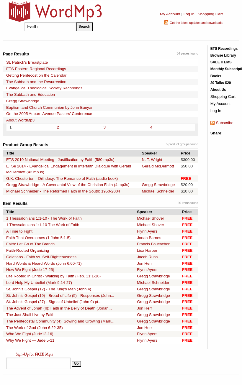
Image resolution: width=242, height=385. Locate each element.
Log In (189, 14)
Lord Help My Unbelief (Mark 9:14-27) (39, 282)
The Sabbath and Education (30, 94)
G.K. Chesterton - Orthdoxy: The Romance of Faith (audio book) (62, 178)
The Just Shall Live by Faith (30, 314)
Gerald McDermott (158, 166)
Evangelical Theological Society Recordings (44, 88)
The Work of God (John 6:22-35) (34, 327)
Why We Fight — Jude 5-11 (30, 340)
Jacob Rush (147, 257)
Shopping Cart (210, 14)
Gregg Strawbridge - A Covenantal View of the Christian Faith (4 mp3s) (68, 184)
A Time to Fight (19, 231)
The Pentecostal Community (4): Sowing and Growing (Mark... (60, 321)
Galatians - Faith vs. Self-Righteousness (41, 257)
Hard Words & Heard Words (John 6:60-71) (44, 263)
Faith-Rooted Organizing (27, 250)
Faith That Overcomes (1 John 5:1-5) (38, 238)
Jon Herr (144, 263)
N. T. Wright (152, 159)
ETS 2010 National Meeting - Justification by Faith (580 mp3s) (60, 159)
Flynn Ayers (147, 231)
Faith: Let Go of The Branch (30, 244)
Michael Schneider (158, 191)
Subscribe (224, 123)
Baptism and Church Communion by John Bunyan (50, 107)
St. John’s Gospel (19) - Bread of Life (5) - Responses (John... (60, 295)
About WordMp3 (20, 120)
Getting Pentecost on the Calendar (36, 75)
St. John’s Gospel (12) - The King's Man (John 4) (48, 289)
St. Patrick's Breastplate (27, 62)
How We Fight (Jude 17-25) (30, 269)
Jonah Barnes (149, 238)
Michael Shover (150, 218)
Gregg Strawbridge (22, 101)
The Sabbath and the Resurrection (36, 82)
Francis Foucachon (153, 244)
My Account (170, 14)
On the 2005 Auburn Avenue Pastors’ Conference (49, 113)
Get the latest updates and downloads (196, 22)
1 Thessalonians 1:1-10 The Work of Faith (42, 225)
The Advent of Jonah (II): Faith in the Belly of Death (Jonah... (59, 308)
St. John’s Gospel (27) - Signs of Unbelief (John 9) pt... (54, 302)
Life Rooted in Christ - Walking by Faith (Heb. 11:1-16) (53, 276)
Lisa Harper (147, 250)
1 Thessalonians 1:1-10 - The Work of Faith (44, 218)
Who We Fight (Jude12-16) (29, 334)
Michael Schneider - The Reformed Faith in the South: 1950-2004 (63, 191)
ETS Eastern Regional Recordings (36, 69)
